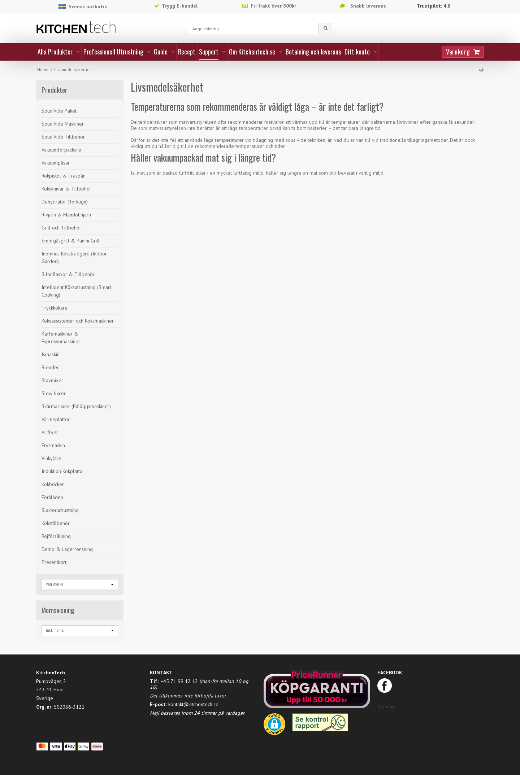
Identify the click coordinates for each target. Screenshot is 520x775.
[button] (274, 726)
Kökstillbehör (56, 523)
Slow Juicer (54, 393)
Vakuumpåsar (56, 162)
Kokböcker (53, 484)
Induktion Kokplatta (62, 471)
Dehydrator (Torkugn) (65, 201)
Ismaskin (51, 354)
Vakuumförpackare (61, 149)
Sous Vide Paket (59, 111)
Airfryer (50, 432)
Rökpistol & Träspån (64, 175)
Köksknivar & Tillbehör (66, 188)
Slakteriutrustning (60, 510)
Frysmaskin (53, 445)
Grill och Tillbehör (61, 227)
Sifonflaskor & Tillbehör (68, 274)
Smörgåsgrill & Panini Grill (71, 240)
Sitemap (386, 706)
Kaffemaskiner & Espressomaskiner (61, 337)
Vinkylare (51, 458)
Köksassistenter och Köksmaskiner (78, 321)
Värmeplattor (56, 419)
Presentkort (54, 562)
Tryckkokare (55, 308)
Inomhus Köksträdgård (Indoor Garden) (74, 257)
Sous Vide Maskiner (63, 124)
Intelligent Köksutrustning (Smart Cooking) (76, 291)
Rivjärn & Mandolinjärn (66, 214)
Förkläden (52, 497)
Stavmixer (52, 380)
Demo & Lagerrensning (67, 549)
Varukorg (458, 51)
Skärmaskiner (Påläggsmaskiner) (76, 406)
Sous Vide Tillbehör (63, 136)
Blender (50, 367)
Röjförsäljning (56, 536)
